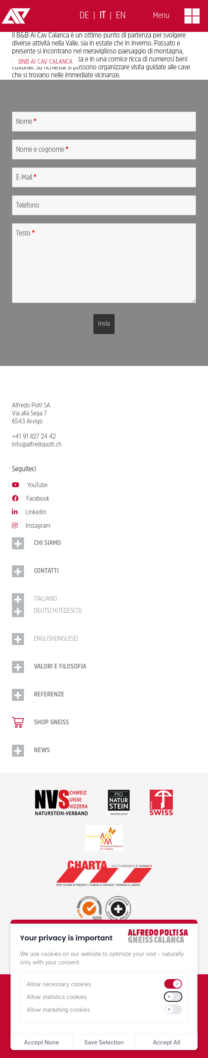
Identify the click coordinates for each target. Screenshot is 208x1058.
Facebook (31, 499)
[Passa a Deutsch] (84, 16)
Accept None (41, 1042)
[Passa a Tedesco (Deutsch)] (104, 611)
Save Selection (104, 1042)
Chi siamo (47, 543)
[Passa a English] (121, 16)
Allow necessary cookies (59, 984)
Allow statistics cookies (57, 996)
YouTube (30, 485)
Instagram (31, 526)
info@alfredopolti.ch (36, 445)
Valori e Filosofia (60, 667)
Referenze (49, 695)
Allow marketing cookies (58, 1009)
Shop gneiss (51, 723)
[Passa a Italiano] (102, 16)
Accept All (166, 1042)
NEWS (42, 750)
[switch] (173, 984)
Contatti (46, 571)
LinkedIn (29, 512)
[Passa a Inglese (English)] (104, 639)
